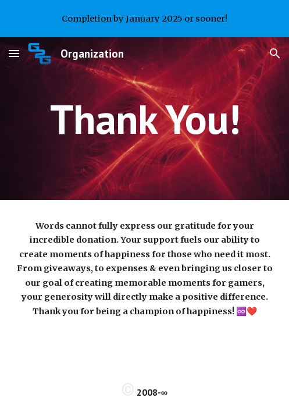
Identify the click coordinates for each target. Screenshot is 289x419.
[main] (144, 119)
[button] (14, 53)
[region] (144, 18)
